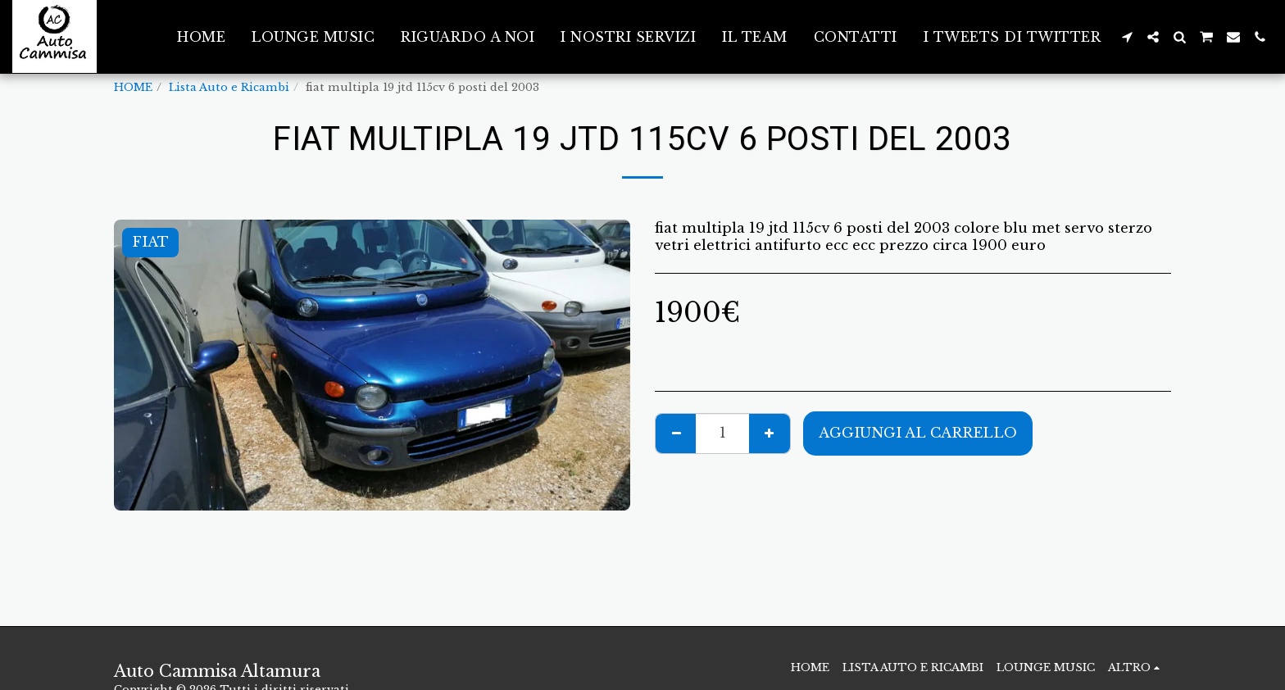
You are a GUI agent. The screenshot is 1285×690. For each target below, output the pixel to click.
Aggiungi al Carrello (918, 432)
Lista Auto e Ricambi (229, 87)
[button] (1127, 36)
